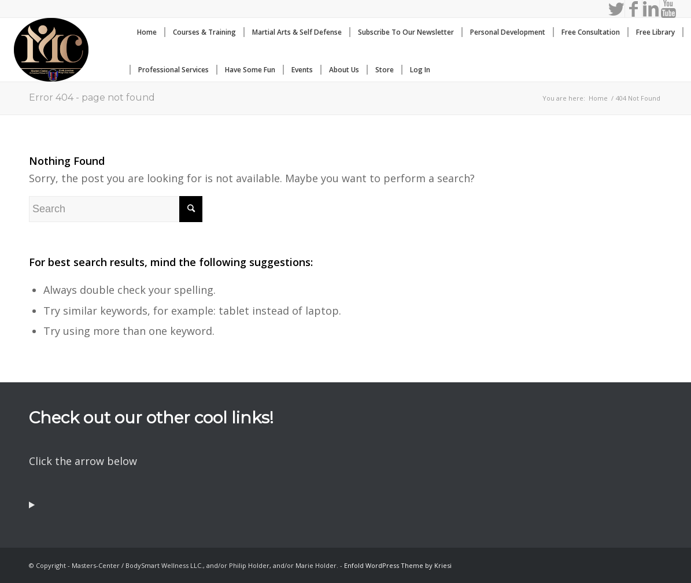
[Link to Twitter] (616, 8)
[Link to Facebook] (633, 8)
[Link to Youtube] (668, 8)
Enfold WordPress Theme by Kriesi (398, 565)
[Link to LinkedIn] (650, 8)
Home (598, 98)
